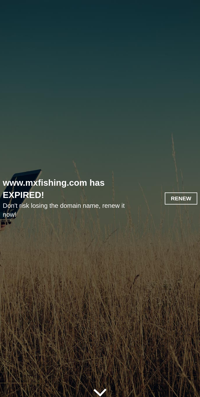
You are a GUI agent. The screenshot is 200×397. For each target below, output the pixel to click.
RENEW (181, 198)
